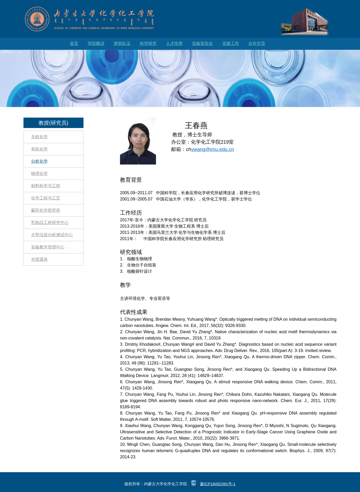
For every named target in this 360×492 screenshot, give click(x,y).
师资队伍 (122, 43)
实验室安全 (202, 43)
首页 (74, 43)
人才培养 (174, 43)
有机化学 (39, 149)
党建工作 (230, 43)
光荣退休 (39, 259)
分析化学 (39, 161)
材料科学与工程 (45, 186)
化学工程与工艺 (45, 198)
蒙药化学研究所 (45, 210)
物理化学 (39, 173)
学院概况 (96, 43)
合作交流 (256, 43)
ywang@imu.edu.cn (212, 149)
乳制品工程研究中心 (50, 222)
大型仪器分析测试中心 (52, 235)
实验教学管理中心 (47, 247)
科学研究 (148, 43)
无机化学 (39, 137)
